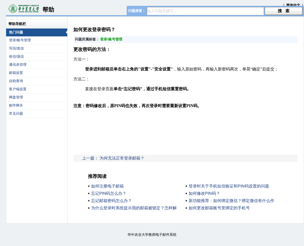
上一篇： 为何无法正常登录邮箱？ (113, 158)
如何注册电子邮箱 (107, 186)
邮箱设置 (16, 73)
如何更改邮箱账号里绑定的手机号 (219, 208)
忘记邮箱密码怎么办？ (111, 200)
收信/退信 (16, 56)
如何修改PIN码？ (204, 193)
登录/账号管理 (20, 40)
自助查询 (16, 81)
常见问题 (16, 114)
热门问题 (38, 32)
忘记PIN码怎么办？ (108, 193)
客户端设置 (17, 89)
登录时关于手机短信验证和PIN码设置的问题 (229, 186)
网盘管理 (16, 97)
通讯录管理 (17, 65)
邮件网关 (16, 105)
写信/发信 (16, 48)
